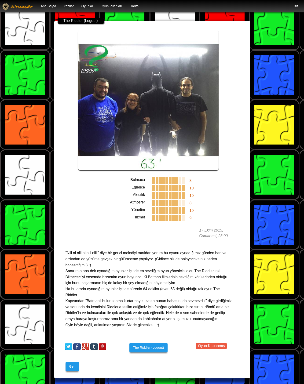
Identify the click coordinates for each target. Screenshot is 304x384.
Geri (72, 366)
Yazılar (69, 6)
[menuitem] (48, 6)
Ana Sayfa (48, 6)
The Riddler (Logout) (148, 347)
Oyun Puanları (111, 6)
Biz (296, 6)
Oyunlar (87, 6)
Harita (134, 6)
